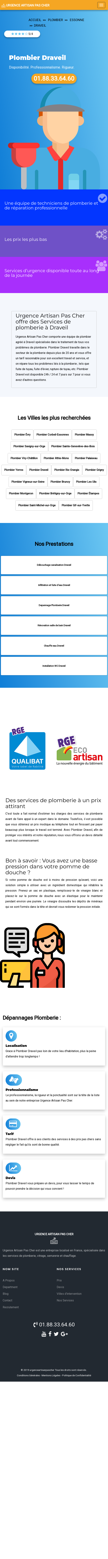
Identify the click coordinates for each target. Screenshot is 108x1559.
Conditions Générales (28, 1375)
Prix (59, 1280)
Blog (5, 1293)
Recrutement (11, 1307)
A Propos (9, 1280)
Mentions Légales (51, 1375)
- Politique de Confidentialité (75, 1375)
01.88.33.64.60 (54, 1324)
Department (10, 1287)
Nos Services (65, 1300)
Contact (7, 1300)
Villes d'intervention (69, 1293)
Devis (60, 1287)
